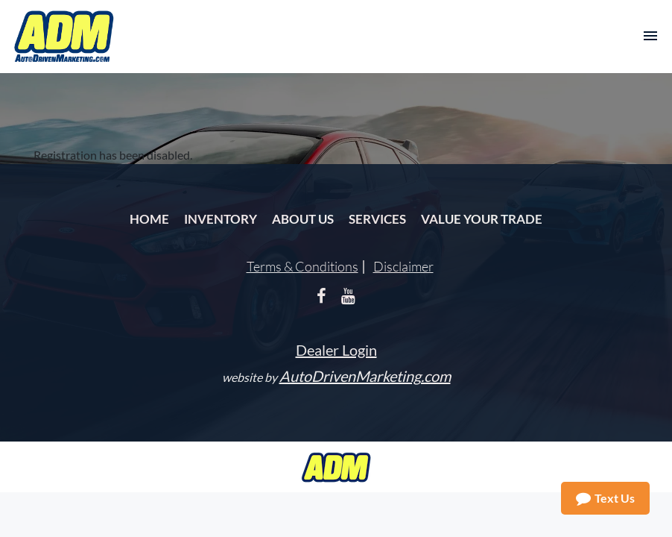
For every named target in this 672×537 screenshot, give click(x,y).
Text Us (605, 498)
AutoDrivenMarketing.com (365, 376)
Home (149, 219)
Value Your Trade (481, 219)
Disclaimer (403, 266)
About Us (303, 219)
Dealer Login (336, 350)
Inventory (220, 219)
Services (377, 219)
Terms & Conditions (302, 266)
